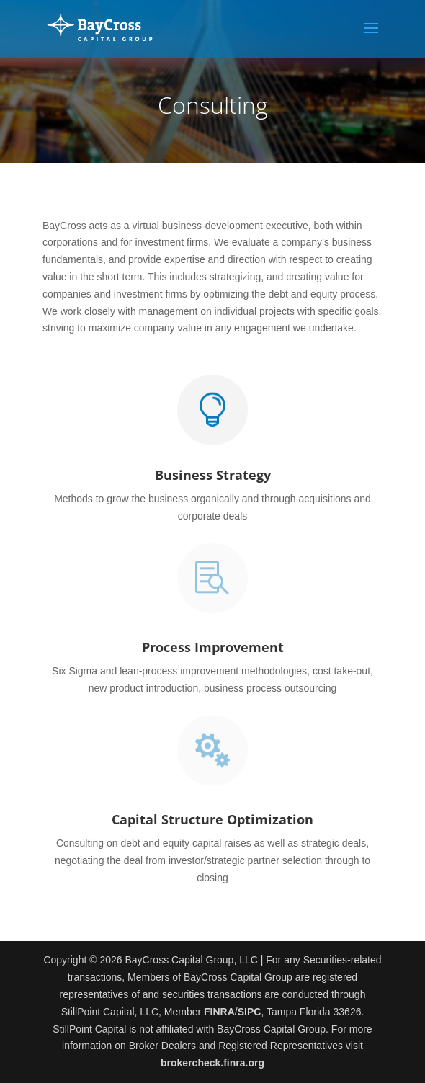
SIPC (249, 1011)
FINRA (219, 1011)
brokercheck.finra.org (212, 1063)
